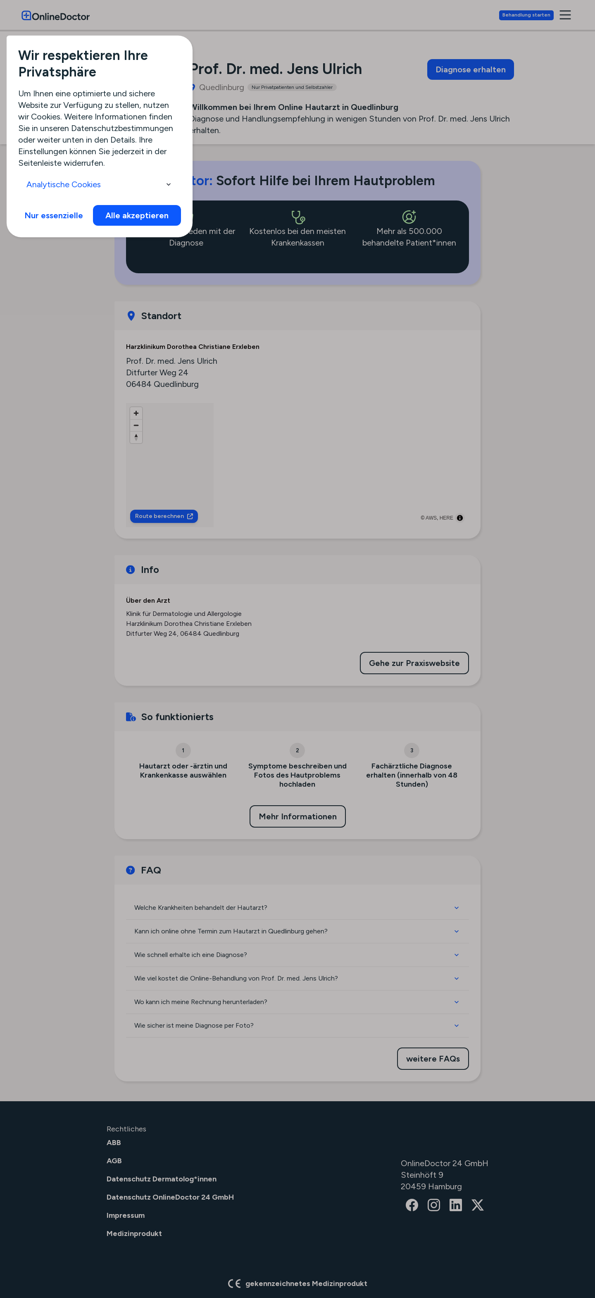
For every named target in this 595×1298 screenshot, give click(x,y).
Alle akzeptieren (137, 215)
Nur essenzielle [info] (53, 215)
